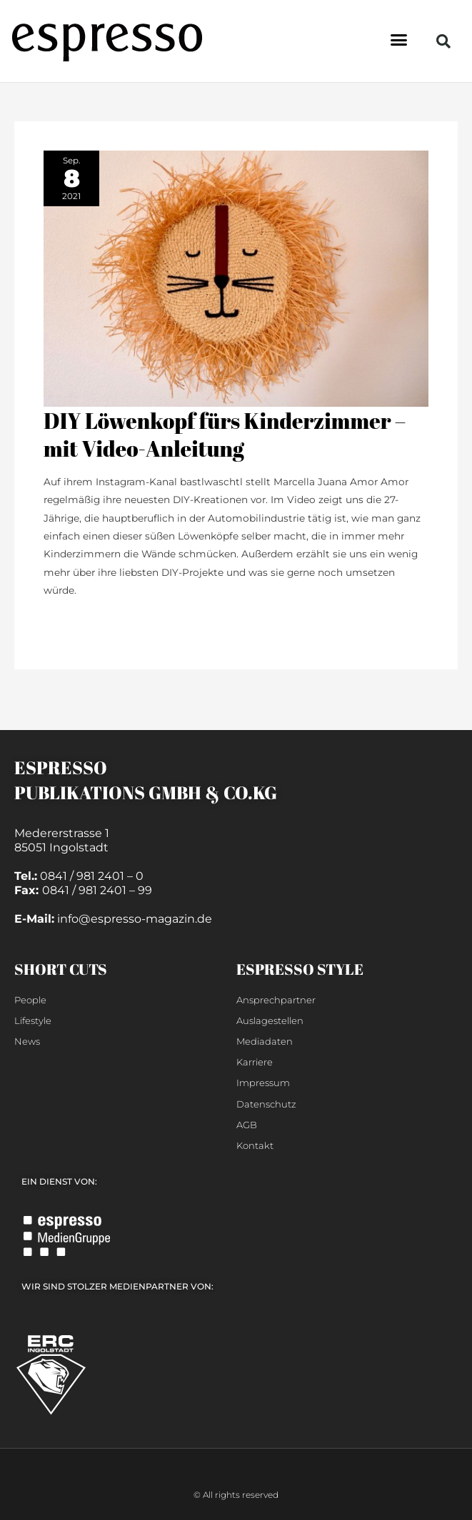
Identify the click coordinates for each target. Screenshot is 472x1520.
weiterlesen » (76, 621)
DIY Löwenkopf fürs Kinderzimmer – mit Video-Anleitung (225, 434)
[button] (398, 39)
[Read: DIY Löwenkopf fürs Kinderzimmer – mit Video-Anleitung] (236, 277)
